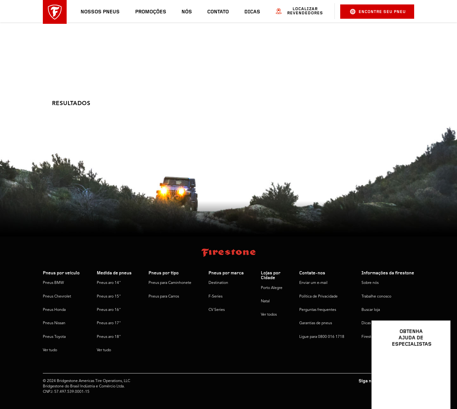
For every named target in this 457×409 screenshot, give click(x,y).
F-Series (215, 296)
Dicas (252, 12)
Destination (218, 283)
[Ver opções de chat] (438, 385)
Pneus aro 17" (109, 323)
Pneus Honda (54, 310)
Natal (265, 301)
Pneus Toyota (54, 337)
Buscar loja (370, 310)
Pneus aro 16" (109, 310)
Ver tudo (50, 350)
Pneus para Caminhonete (170, 283)
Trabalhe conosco (376, 296)
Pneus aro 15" (109, 296)
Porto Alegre (271, 288)
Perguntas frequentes (317, 310)
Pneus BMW (53, 283)
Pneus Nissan (54, 323)
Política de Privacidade (318, 296)
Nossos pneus (100, 12)
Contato (218, 12)
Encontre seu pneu (378, 11)
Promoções (150, 12)
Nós (187, 12)
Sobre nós (370, 283)
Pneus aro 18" (109, 337)
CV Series (217, 310)
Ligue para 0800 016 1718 (321, 337)
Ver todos (269, 315)
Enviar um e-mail (313, 283)
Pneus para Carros (164, 296)
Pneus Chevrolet (57, 296)
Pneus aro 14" (109, 283)
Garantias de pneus (315, 323)
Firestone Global (375, 337)
